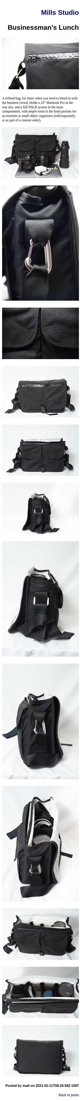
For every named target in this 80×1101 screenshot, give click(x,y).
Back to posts (69, 1095)
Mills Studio (60, 12)
